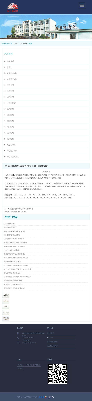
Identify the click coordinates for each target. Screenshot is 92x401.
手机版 (52, 397)
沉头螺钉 (10, 115)
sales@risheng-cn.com (29, 342)
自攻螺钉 (10, 91)
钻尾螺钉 (10, 109)
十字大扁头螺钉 (13, 157)
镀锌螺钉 (10, 133)
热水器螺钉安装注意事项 (12, 235)
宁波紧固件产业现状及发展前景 (14, 239)
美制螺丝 (10, 139)
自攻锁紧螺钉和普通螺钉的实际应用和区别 (17, 277)
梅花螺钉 (10, 127)
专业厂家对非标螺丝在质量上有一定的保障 (17, 269)
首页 (16, 43)
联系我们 (37, 365)
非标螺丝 (10, 61)
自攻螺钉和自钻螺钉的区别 (12, 273)
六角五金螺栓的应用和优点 (12, 261)
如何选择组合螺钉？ (10, 227)
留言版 (20, 368)
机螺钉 (9, 67)
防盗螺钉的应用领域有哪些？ (13, 284)
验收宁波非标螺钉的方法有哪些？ (14, 246)
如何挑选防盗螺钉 (9, 223)
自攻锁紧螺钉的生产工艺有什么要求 (15, 242)
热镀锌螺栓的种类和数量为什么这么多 (16, 258)
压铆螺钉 (10, 85)
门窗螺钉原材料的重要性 (18, 211)
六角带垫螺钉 (12, 73)
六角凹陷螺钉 (14, 175)
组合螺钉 (10, 97)
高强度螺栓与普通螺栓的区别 (13, 280)
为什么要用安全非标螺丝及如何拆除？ (16, 265)
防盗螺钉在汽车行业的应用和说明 (21, 209)
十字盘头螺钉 (12, 151)
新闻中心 (20, 365)
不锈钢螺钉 (11, 103)
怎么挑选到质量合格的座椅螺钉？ (14, 288)
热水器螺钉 (11, 145)
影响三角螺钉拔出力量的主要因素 (14, 231)
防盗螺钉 (10, 121)
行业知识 (23, 43)
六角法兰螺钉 (12, 79)
